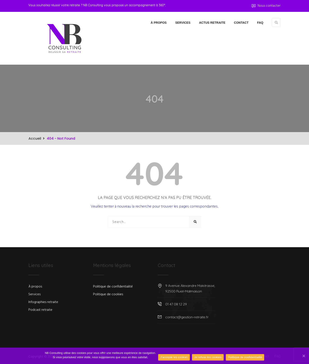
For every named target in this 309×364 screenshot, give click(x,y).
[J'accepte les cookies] (303, 356)
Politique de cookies (108, 294)
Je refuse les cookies (208, 357)
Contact (241, 22)
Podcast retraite (40, 310)
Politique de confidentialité (113, 286)
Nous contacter (266, 6)
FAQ (260, 22)
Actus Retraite (212, 22)
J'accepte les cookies (174, 357)
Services (182, 22)
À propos (159, 22)
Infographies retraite (43, 302)
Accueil (34, 138)
